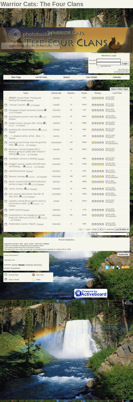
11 (35, 167)
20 (38, 177)
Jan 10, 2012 (110, 122)
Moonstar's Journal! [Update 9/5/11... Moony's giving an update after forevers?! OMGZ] (27, 151)
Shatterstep (112, 189)
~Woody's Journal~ (17, 105)
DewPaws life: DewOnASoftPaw (23, 130)
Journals (30, 83)
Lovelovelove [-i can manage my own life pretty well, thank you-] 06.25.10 (27, 216)
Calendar (117, 77)
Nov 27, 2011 (110, 135)
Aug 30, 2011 (110, 163)
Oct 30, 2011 (110, 148)
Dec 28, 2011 (110, 128)
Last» (88, 229)
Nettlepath (56, 209)
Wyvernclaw (56, 176)
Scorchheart (56, 116)
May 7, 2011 (110, 170)
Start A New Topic (119, 89)
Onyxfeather (56, 194)
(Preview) (30, 100)
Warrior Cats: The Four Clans (13, 83)
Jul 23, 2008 (110, 97)
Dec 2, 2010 (110, 181)
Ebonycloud (38, 265)
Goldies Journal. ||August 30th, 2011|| (25, 123)
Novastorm (56, 171)
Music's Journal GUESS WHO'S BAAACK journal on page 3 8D (27, 183)
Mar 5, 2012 (110, 109)
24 (27, 145)
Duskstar (15, 265)
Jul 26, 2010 (110, 193)
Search (66, 77)
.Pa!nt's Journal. (16, 189)
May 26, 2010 (110, 223)
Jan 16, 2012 (110, 115)
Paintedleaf (56, 188)
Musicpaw (56, 181)
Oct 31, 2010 (110, 188)
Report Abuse (65, 296)
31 (29, 154)
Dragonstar (56, 164)
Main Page (16, 77)
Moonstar (56, 98)
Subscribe (123, 254)
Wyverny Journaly (17, 176)
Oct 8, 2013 (110, 104)
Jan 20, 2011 (110, 175)
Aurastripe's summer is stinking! (23, 159)
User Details (91, 77)
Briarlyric (56, 136)
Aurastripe (56, 158)
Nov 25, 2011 (110, 141)
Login (125, 63)
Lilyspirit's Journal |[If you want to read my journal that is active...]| (27, 202)
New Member (123, 69)
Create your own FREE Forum (58, 293)
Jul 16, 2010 (110, 209)
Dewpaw (56, 129)
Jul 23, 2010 (110, 200)
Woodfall (56, 104)
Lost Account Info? (121, 71)
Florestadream (56, 142)
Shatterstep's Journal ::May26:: (22, 224)
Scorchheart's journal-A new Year (23, 117)
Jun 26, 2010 (110, 214)
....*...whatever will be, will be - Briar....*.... (27, 136)
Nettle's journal (15, 210)
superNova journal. (17, 171)
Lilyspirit (56, 201)
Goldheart (56, 123)
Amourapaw (56, 215)
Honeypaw (56, 110)
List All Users (41, 77)
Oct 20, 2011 (110, 158)
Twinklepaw (29, 265)
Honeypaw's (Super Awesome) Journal (26, 110)
